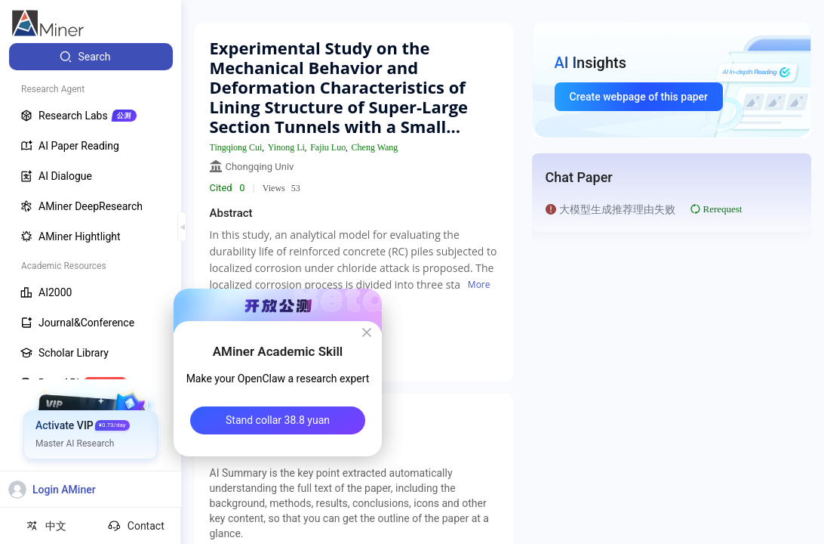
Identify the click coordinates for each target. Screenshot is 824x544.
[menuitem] (91, 56)
